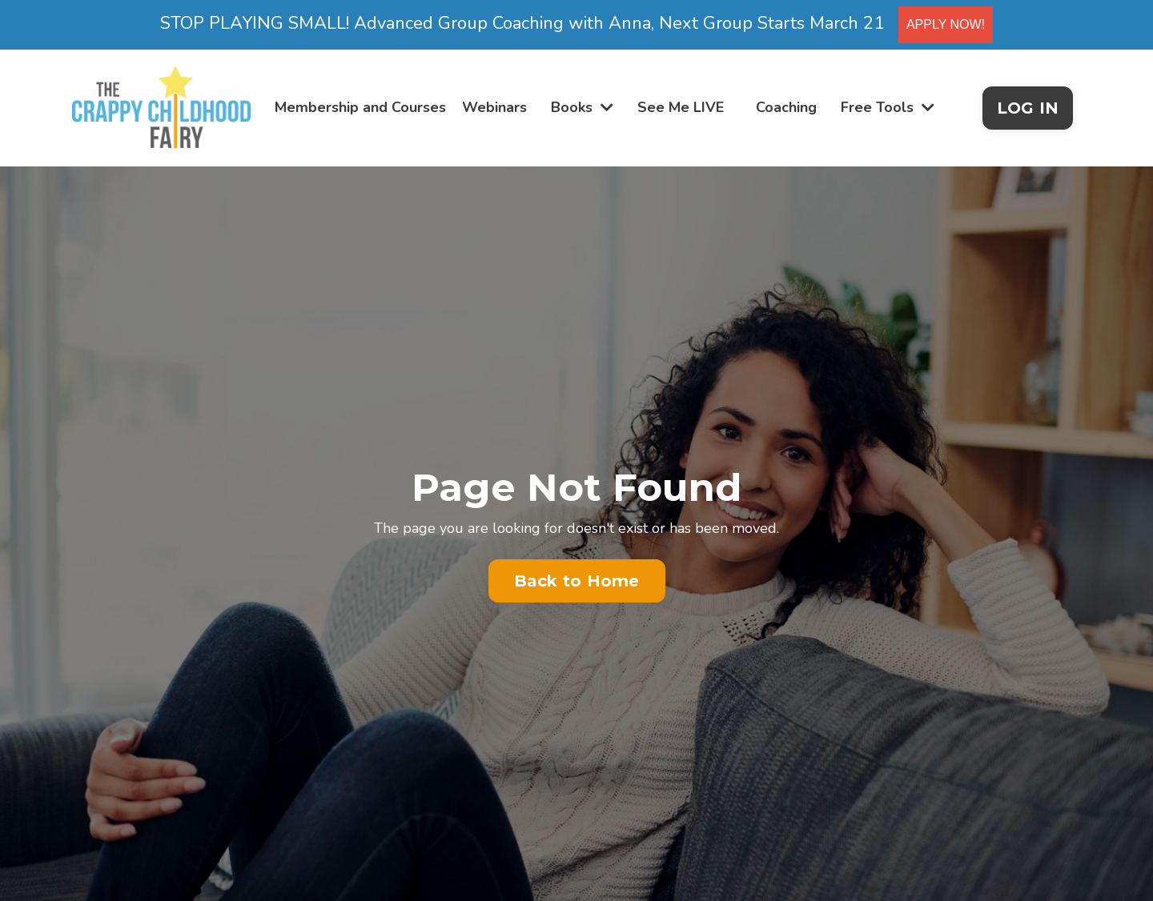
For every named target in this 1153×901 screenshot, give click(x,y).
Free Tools (887, 107)
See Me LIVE (680, 107)
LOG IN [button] (1028, 108)
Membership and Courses (360, 107)
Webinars (494, 107)
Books (582, 107)
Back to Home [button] (577, 581)
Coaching (786, 107)
